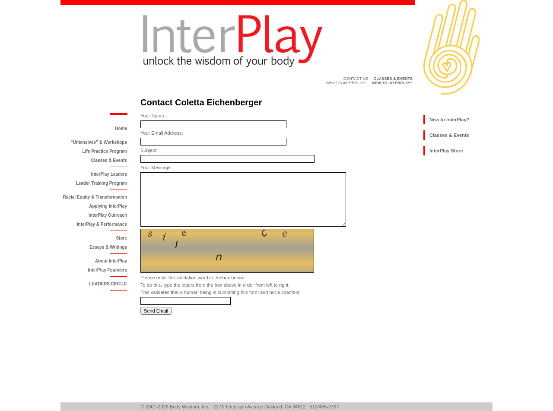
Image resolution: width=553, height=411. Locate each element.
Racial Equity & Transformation (95, 197)
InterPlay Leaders (109, 174)
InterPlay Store (446, 150)
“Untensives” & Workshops (99, 142)
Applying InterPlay (108, 206)
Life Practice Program (105, 151)
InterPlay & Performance (102, 224)
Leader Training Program (101, 183)
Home (121, 128)
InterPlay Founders (107, 270)
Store (121, 238)
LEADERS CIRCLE (108, 283)
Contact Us (356, 78)
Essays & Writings (108, 247)
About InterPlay (111, 261)
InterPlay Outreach (108, 215)
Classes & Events (109, 160)
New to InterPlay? (449, 119)
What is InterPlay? (346, 83)
